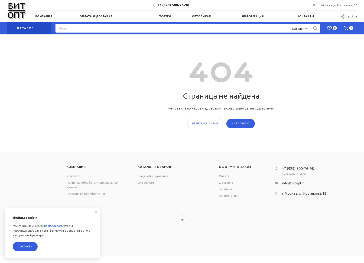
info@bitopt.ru (294, 183)
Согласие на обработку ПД (86, 193)
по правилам (53, 225)
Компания (76, 166)
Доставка (226, 182)
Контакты (74, 176)
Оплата (224, 176)
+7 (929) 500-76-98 (173, 5)
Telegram (182, 220)
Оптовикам (146, 182)
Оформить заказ (235, 166)
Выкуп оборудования (153, 176)
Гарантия (225, 189)
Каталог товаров (154, 166)
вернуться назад (205, 123)
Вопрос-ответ (229, 195)
